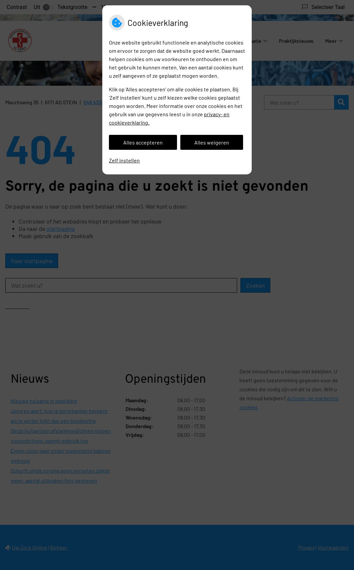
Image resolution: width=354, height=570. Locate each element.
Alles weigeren (211, 142)
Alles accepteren (143, 142)
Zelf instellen (124, 160)
